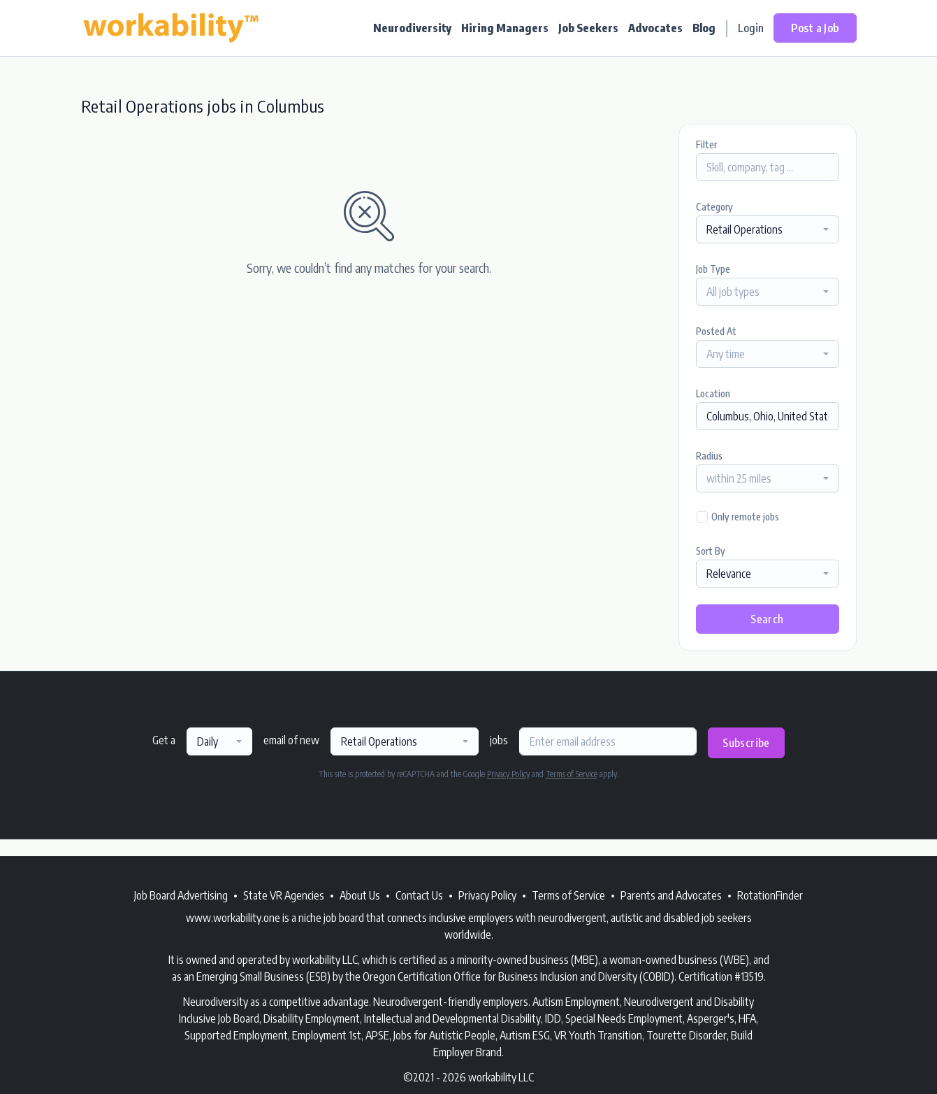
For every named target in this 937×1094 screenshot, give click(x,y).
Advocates (655, 28)
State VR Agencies (283, 895)
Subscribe (746, 743)
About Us (360, 895)
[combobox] (767, 229)
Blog (704, 28)
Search (766, 619)
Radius (709, 456)
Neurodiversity (412, 28)
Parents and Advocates (671, 895)
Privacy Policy (508, 774)
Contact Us (419, 895)
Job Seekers (588, 28)
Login (751, 28)
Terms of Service (571, 774)
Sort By (710, 551)
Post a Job (815, 28)
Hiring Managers (505, 28)
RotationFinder (770, 895)
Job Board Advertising (181, 895)
